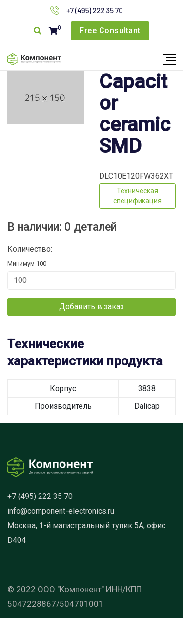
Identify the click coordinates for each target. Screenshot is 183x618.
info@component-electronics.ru (60, 511)
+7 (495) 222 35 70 (94, 10)
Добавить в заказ (91, 306)
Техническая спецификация (137, 196)
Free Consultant (110, 30)
